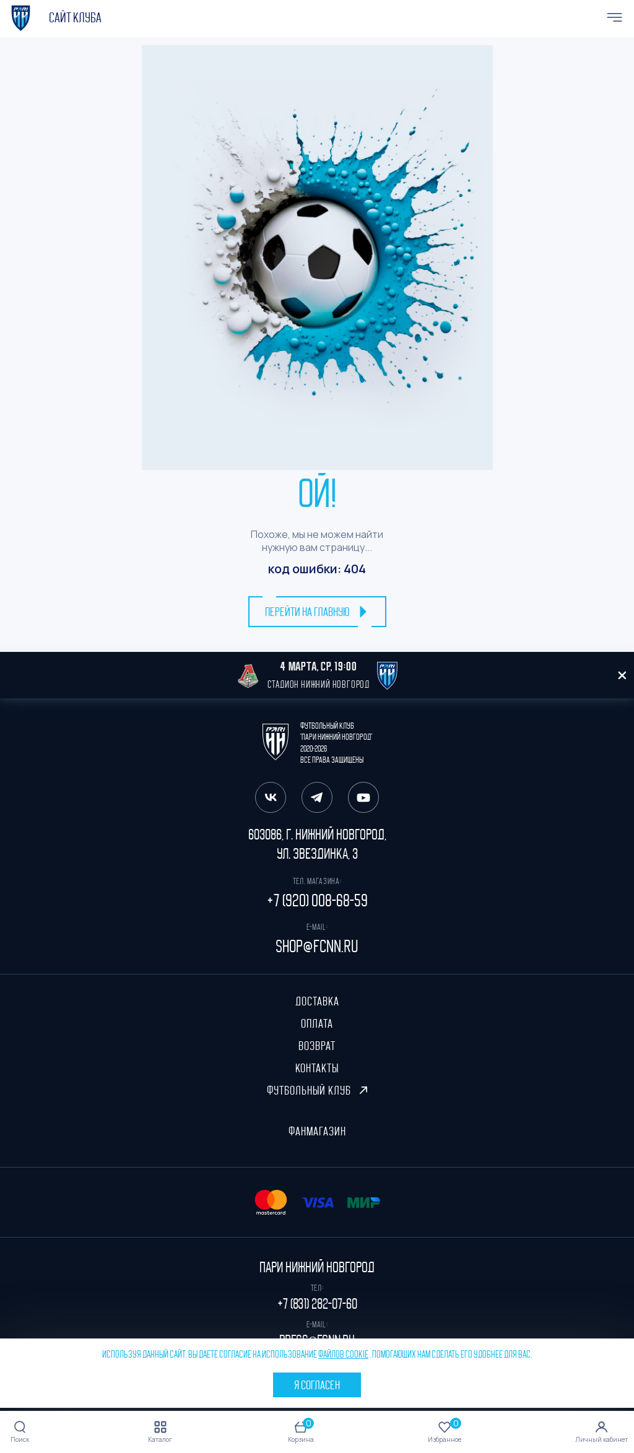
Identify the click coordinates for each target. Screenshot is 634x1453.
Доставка (317, 1001)
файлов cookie (343, 1355)
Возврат (317, 1045)
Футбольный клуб (317, 1090)
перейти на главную (317, 611)
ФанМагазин (317, 1131)
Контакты (317, 1068)
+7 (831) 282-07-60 (317, 1303)
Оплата (317, 1023)
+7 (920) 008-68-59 (317, 900)
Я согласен (317, 1385)
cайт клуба (75, 18)
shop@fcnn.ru (317, 946)
